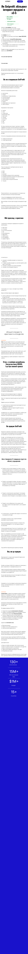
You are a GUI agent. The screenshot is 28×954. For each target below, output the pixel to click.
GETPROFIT (7, 1)
